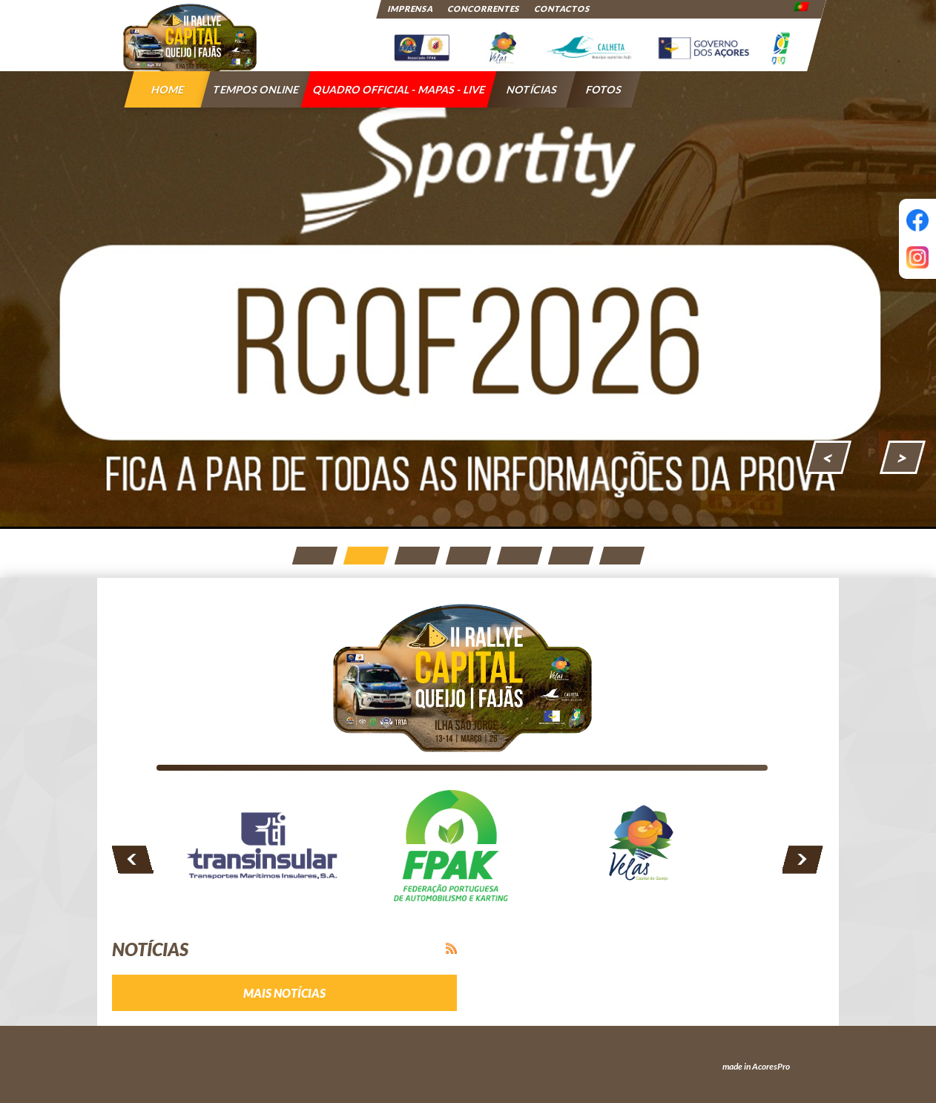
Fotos (604, 89)
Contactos (562, 8)
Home (168, 89)
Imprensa (410, 8)
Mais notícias (284, 993)
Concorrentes (483, 8)
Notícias (532, 89)
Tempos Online (256, 89)
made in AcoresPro (756, 1066)
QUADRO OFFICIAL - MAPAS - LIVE (399, 89)
